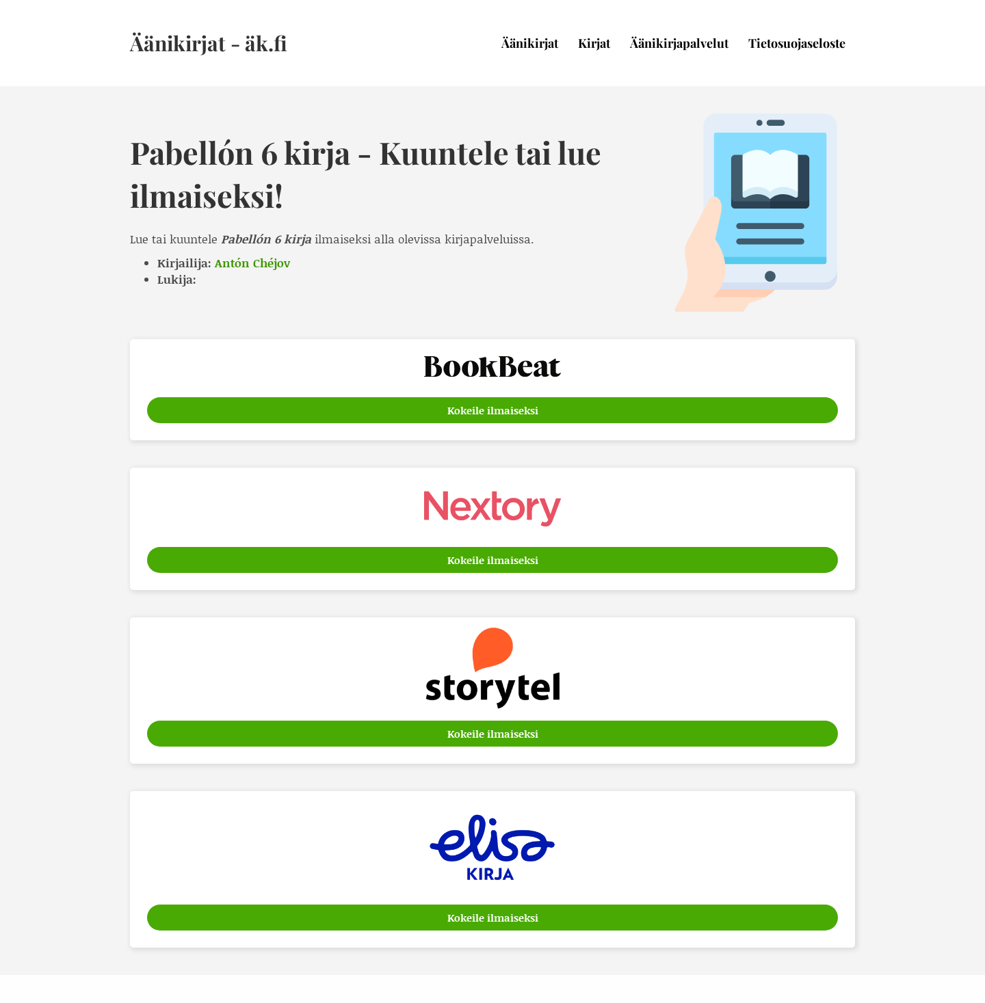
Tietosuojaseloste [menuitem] (796, 43)
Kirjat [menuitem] (594, 43)
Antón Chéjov (252, 262)
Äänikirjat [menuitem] (529, 43)
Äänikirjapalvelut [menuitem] (679, 43)
